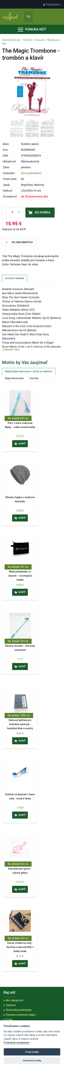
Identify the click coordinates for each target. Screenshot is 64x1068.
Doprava (11, 1005)
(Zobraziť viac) (10, 349)
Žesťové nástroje (11, 40)
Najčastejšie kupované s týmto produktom (28, 371)
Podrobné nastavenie (16, 1042)
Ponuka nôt (32, 29)
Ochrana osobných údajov (21, 1014)
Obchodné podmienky (19, 1010)
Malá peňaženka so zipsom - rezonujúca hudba (20, 575)
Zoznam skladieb (14, 278)
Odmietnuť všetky (32, 1060)
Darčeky (34, 378)
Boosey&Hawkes (31, 173)
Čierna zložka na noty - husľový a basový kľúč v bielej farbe (20, 947)
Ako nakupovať (14, 1000)
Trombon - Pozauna (33, 40)
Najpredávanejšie (14, 378)
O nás (9, 1019)
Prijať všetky (32, 1052)
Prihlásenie (52, 4)
